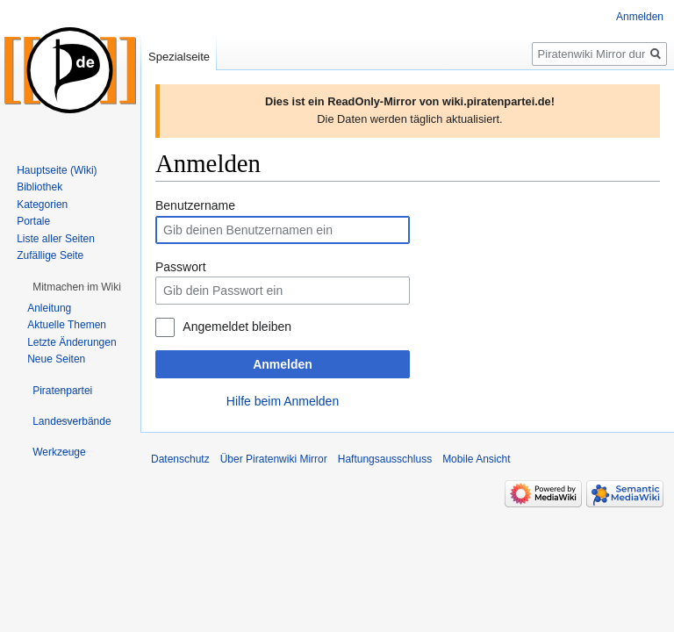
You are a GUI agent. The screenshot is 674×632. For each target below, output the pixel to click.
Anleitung (49, 308)
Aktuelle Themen (66, 325)
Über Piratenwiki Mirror (273, 459)
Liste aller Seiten (56, 239)
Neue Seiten (56, 359)
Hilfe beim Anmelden (282, 401)
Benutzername (195, 205)
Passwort (180, 267)
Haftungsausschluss (385, 459)
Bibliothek (39, 187)
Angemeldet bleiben (237, 327)
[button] (76, 287)
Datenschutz (180, 459)
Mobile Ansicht (476, 459)
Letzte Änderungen (71, 342)
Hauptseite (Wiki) (57, 170)
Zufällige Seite (50, 255)
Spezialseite (179, 56)
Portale (33, 221)
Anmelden (282, 364)
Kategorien (42, 204)
